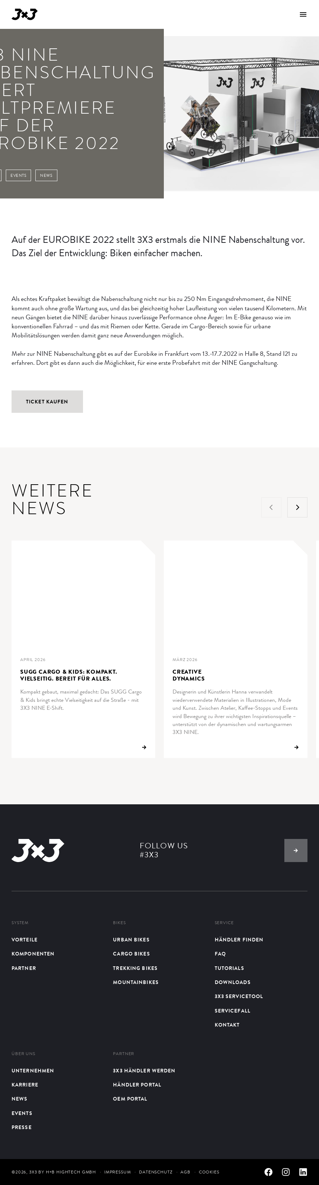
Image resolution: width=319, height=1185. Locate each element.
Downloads (233, 982)
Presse (22, 1127)
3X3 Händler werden (144, 1071)
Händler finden (239, 940)
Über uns (23, 1054)
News (19, 1099)
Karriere (25, 1085)
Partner (24, 968)
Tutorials (229, 968)
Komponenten (33, 954)
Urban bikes (131, 940)
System (20, 923)
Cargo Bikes (131, 954)
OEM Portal (130, 1099)
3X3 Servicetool (239, 996)
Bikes (119, 923)
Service (224, 923)
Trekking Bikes (135, 968)
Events (22, 1113)
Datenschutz (155, 1172)
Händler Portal (137, 1085)
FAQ (220, 954)
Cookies (209, 1172)
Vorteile (25, 940)
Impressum (117, 1172)
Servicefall (232, 1011)
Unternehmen (33, 1071)
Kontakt (227, 1025)
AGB (185, 1172)
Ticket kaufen (47, 401)
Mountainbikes (136, 982)
